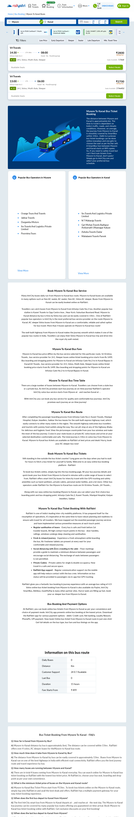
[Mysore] (23, 21)
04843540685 (108, 6)
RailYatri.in (76, 775)
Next (123, 32)
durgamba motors (30, 222)
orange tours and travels (33, 213)
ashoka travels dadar (92, 232)
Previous (6, 32)
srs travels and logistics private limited (36, 228)
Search (118, 22)
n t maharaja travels (91, 220)
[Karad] (59, 21)
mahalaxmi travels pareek (94, 236)
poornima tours (28, 233)
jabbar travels (28, 217)
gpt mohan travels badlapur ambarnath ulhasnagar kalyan (96, 226)
